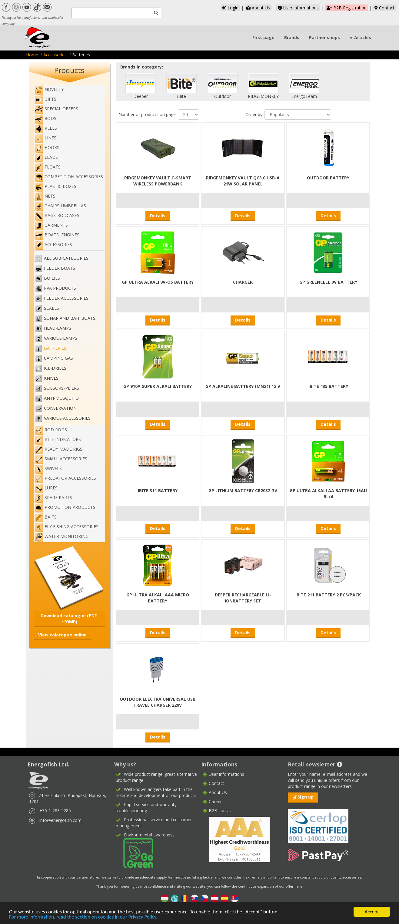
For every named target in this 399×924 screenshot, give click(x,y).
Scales (51, 308)
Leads (46, 157)
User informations (298, 8)
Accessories (55, 55)
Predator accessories (65, 478)
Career (215, 801)
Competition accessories (68, 176)
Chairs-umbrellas (60, 205)
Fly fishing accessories (66, 526)
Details (157, 215)
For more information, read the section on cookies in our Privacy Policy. (83, 917)
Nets (44, 196)
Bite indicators (57, 439)
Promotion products (64, 507)
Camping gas (58, 358)
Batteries (55, 348)
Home (32, 55)
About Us (258, 8)
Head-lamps (57, 328)
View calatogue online (62, 635)
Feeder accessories (66, 298)
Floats (47, 167)
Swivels (48, 468)
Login (230, 8)
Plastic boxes (55, 186)
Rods (45, 118)
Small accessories (60, 459)
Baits (45, 517)
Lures (46, 488)
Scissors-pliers (61, 388)
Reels (45, 128)
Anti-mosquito (61, 398)
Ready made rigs (58, 449)
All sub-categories (66, 258)
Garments (51, 225)
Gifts (45, 99)
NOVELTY (49, 89)
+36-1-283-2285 (55, 810)
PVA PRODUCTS (60, 288)
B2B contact (221, 810)
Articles (362, 37)
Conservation (60, 408)
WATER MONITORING (61, 536)
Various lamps (60, 338)
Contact (384, 8)
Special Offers (56, 109)
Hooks (46, 147)
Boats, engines (56, 235)
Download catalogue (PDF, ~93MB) (69, 619)
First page (263, 37)
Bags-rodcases (56, 215)
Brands (291, 37)
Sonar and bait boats (69, 318)
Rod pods (50, 429)
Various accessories (67, 418)
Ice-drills (55, 368)
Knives (51, 378)
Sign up (306, 797)
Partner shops (324, 37)
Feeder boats (59, 268)
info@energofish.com (60, 820)
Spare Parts (53, 497)
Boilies (52, 278)
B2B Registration (347, 8)
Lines (45, 138)
